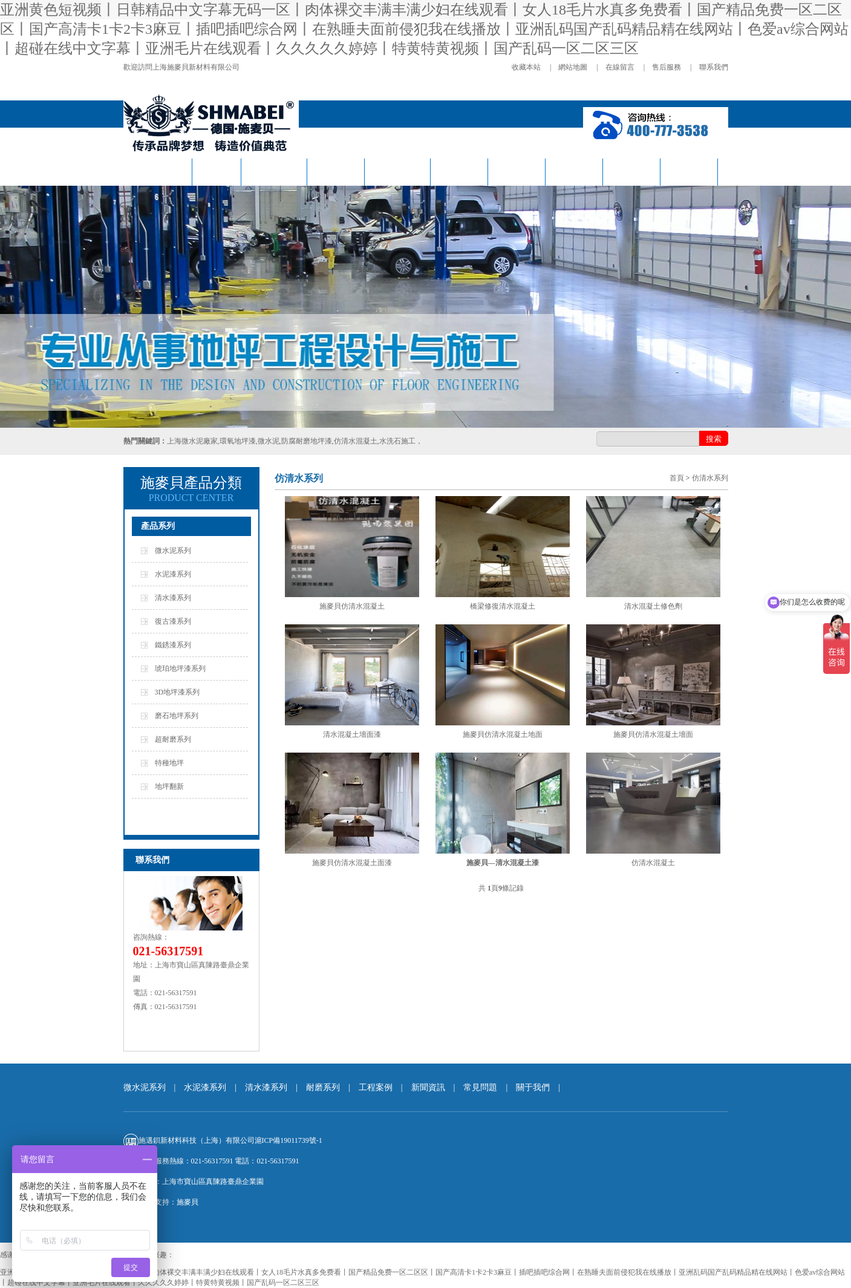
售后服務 (666, 67)
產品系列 (158, 526)
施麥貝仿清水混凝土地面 (503, 734)
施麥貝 (187, 1202)
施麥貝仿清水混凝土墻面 (653, 734)
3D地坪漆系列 (177, 692)
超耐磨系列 (173, 739)
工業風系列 (397, 172)
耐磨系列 (459, 172)
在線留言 (619, 67)
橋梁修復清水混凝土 (502, 606)
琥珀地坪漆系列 (180, 668)
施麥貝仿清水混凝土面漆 (352, 862)
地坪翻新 (169, 786)
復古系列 (336, 172)
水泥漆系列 (173, 574)
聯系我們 (713, 67)
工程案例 (516, 172)
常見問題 (631, 172)
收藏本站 (526, 67)
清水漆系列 (173, 597)
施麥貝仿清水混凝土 (352, 606)
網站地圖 (572, 67)
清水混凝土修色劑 (653, 606)
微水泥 (216, 172)
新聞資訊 (574, 172)
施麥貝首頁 (159, 172)
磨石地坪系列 (176, 715)
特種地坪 (169, 763)
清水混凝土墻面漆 (352, 734)
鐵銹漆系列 (173, 645)
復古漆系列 (173, 621)
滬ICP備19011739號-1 (288, 1140)
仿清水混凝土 (653, 862)
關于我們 (689, 172)
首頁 (677, 478)
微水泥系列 (173, 550)
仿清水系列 (274, 172)
